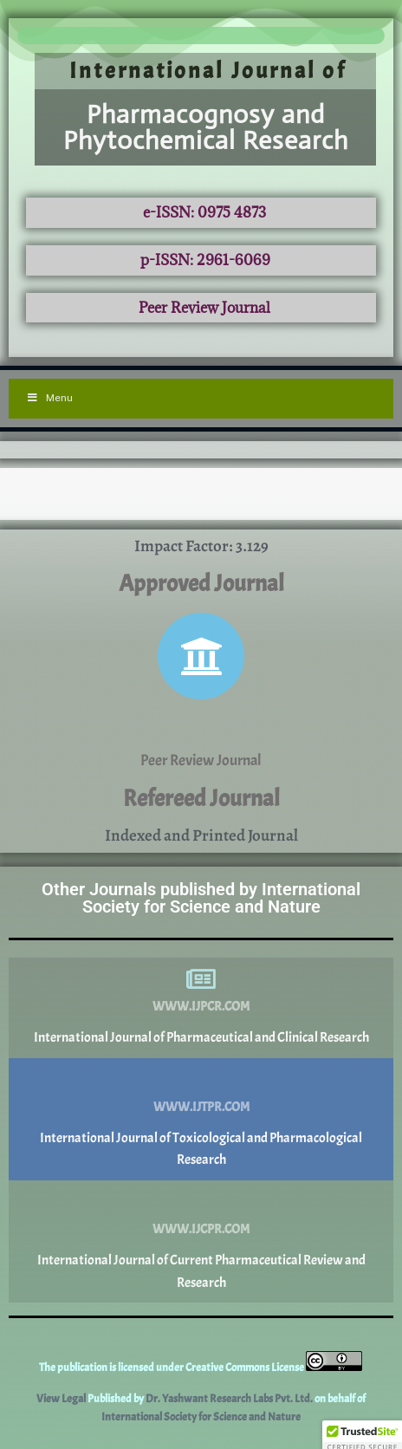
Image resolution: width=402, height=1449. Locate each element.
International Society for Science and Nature (201, 1417)
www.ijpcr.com (201, 1006)
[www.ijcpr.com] (201, 1202)
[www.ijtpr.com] (201, 1080)
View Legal (62, 1399)
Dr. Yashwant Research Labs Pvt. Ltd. (230, 1399)
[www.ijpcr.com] (201, 979)
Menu (49, 398)
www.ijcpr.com (201, 1229)
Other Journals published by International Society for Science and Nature (201, 898)
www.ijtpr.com (201, 1107)
